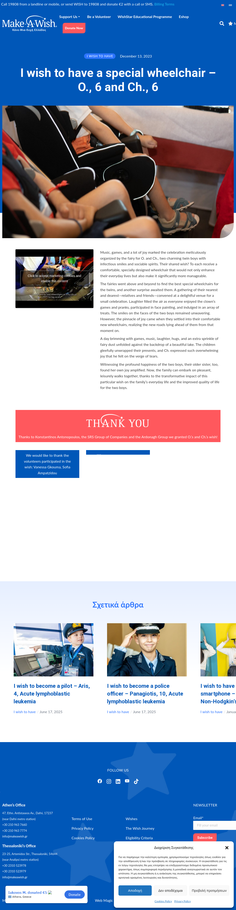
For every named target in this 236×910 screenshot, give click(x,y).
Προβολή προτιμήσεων (209, 890)
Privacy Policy (182, 901)
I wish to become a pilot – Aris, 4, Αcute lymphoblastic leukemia (52, 694)
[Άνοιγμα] (99, 781)
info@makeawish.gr (14, 836)
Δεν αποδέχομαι (170, 890)
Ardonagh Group (154, 437)
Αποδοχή (135, 890)
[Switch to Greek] (230, 5)
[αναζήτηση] (222, 23)
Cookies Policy (163, 901)
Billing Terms (164, 4)
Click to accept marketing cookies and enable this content (54, 278)
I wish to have (25, 711)
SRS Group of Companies (107, 437)
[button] (227, 847)
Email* (198, 818)
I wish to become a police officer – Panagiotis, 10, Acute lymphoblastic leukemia (145, 694)
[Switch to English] (223, 5)
